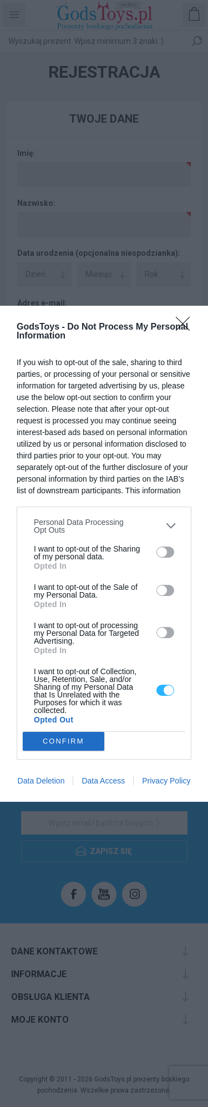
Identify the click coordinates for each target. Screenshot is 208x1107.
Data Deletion (41, 780)
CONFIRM (63, 741)
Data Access (103, 780)
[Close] (186, 327)
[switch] (165, 552)
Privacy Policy (166, 780)
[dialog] (104, 554)
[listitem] (104, 526)
